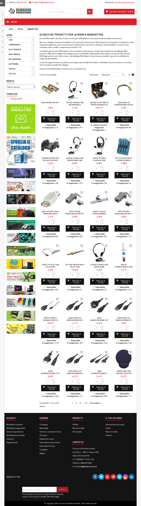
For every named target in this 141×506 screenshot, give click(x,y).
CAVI (11, 39)
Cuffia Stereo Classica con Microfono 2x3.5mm (99, 160)
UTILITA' (12, 73)
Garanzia (10, 438)
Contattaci (44, 449)
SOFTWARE (13, 63)
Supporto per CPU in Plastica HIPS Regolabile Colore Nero (50, 161)
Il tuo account (114, 418)
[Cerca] (70, 11)
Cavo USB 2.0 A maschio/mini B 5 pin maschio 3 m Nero (124, 321)
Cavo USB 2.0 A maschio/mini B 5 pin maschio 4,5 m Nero (75, 374)
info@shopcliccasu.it (46, 2)
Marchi (10, 81)
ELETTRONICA (15, 49)
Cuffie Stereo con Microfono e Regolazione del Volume (75, 105)
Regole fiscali (11, 442)
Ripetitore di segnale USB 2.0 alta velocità (50, 320)
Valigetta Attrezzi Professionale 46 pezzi (99, 104)
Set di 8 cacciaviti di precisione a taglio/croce (123, 160)
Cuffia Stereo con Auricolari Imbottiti (99, 266)
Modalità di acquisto (14, 424)
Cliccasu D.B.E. (16, 98)
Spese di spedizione (15, 431)
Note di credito (112, 431)
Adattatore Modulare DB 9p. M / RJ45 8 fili (74, 213)
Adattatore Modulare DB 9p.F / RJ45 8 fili (123, 213)
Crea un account (128, 2)
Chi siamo (43, 435)
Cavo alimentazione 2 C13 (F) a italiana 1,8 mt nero (99, 374)
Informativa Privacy (47, 446)
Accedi (117, 2)
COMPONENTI (15, 44)
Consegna (44, 424)
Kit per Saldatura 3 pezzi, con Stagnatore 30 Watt (74, 268)
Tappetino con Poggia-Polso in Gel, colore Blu (123, 373)
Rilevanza (113, 75)
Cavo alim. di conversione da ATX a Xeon (123, 104)
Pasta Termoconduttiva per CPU (124, 266)
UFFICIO (12, 68)
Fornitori (11, 94)
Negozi (42, 453)
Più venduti (77, 431)
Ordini (108, 428)
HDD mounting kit (50, 102)
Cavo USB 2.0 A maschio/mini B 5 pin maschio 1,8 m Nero (75, 321)
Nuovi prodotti (78, 428)
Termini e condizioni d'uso (50, 431)
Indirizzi (109, 435)
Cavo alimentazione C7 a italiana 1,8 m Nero (50, 373)
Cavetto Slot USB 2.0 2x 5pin (50, 265)
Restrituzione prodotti (15, 435)
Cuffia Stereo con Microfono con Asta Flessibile (75, 160)
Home (9, 35)
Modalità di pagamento (15, 428)
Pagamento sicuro (47, 438)
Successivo (96, 402)
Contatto (78, 442)
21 (86, 402)
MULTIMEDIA (14, 54)
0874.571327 (22, 2)
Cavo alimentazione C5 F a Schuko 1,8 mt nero (99, 321)
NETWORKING (15, 59)
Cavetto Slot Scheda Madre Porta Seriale (99, 213)
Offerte (75, 424)
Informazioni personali (115, 424)
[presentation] (43, 480)
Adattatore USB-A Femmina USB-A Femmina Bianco (50, 213)
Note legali (44, 428)
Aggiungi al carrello (49, 119)
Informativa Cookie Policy (50, 442)
